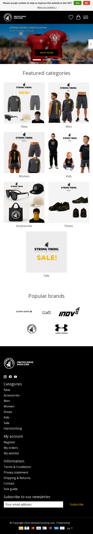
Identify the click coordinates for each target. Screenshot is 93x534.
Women (24, 176)
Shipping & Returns (17, 478)
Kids (69, 176)
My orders (11, 448)
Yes (78, 3)
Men (69, 127)
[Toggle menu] (85, 17)
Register (9, 442)
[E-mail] (33, 504)
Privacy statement (16, 472)
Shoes (69, 226)
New (24, 127)
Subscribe (76, 504)
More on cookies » (47, 7)
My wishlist (11, 453)
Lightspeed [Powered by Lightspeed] (77, 522)
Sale (46, 276)
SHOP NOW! (46, 52)
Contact (9, 483)
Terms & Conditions (17, 467)
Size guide (11, 489)
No (86, 3)
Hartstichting (13, 428)
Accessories (24, 226)
